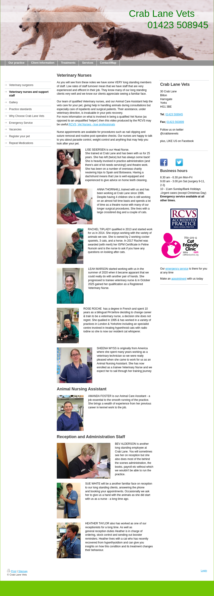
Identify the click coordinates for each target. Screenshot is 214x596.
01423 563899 (175, 122)
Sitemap (22, 571)
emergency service (176, 268)
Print (11, 571)
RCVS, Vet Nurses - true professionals (92, 124)
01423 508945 (174, 114)
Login (204, 570)
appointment (178, 278)
